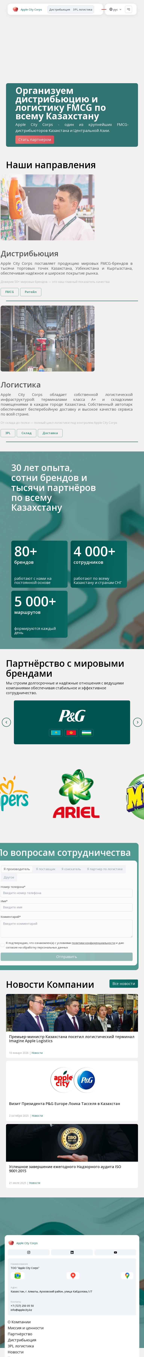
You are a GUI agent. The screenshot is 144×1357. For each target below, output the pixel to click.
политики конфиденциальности (80, 943)
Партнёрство (20, 1333)
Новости (37, 1067)
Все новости (123, 983)
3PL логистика (82, 9)
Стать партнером (34, 139)
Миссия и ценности (26, 1327)
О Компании (19, 1321)
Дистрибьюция (59, 9)
